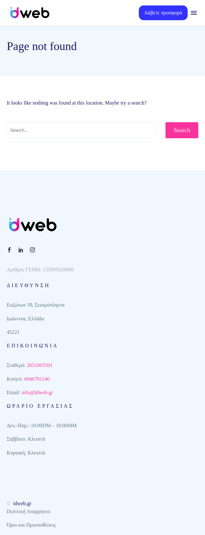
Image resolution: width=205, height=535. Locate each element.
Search (182, 130)
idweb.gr (22, 503)
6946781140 (36, 379)
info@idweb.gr (37, 392)
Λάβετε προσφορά (163, 12)
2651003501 (40, 365)
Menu (194, 13)
